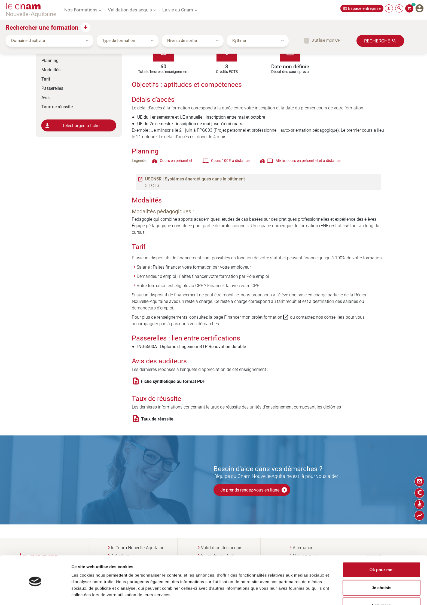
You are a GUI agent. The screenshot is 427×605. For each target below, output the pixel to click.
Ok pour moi (382, 551)
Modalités (50, 69)
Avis (45, 97)
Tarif (45, 79)
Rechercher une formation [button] (41, 27)
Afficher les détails (295, 594)
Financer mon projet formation (256, 317)
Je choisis (382, 569)
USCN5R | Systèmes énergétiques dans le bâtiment (195, 179)
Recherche (377, 41)
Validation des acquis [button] (130, 10)
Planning (50, 60)
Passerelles (52, 88)
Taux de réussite (57, 106)
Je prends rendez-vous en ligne (254, 490)
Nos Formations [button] (80, 10)
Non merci (381, 587)
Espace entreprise (364, 8)
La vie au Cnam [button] (177, 10)
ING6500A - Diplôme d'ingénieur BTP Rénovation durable (191, 346)
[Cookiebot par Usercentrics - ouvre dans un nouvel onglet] (35, 594)
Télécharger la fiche (72, 125)
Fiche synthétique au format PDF (173, 381)
